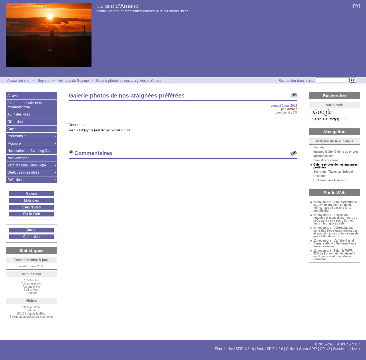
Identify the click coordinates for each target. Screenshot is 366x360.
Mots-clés (31, 200)
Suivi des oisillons (325, 160)
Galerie (31, 194)
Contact (31, 230)
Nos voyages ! (18, 158)
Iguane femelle (323, 156)
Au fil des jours (18, 114)
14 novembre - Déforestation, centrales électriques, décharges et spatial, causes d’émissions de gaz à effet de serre (336, 232)
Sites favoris (31, 207)
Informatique (17, 136)
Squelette (340, 349)
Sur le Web (31, 214)
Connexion (31, 237)
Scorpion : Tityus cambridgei (333, 171)
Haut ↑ (355, 349)
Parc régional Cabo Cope (26, 165)
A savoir (13, 96)
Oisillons (319, 176)
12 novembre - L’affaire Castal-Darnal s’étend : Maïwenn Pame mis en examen (334, 243)
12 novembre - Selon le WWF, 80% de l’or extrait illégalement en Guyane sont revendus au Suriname (334, 255)
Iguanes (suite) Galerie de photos (336, 151)
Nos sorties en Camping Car (29, 151)
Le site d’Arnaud (118, 6)
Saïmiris (319, 147)
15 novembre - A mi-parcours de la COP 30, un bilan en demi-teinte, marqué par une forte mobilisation (335, 206)
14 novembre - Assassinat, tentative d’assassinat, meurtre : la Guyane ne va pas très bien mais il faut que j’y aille (335, 219)
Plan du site (224, 349)
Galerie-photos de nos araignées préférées (128, 81)
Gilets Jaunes (17, 122)
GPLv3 (325, 349)
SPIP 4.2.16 (245, 349)
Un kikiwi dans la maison (330, 180)
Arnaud (292, 109)
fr (356, 5)
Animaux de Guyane (73, 81)
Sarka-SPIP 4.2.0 (270, 349)
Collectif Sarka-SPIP (301, 349)
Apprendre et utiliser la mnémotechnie (24, 105)
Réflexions (15, 180)
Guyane (43, 81)
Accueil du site (18, 81)
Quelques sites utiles (23, 172)
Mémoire (14, 144)
